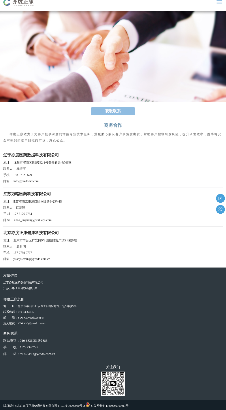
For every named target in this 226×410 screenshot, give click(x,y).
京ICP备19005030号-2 (71, 405)
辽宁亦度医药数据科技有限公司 (23, 282)
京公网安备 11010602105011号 (109, 405)
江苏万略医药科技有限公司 (20, 288)
